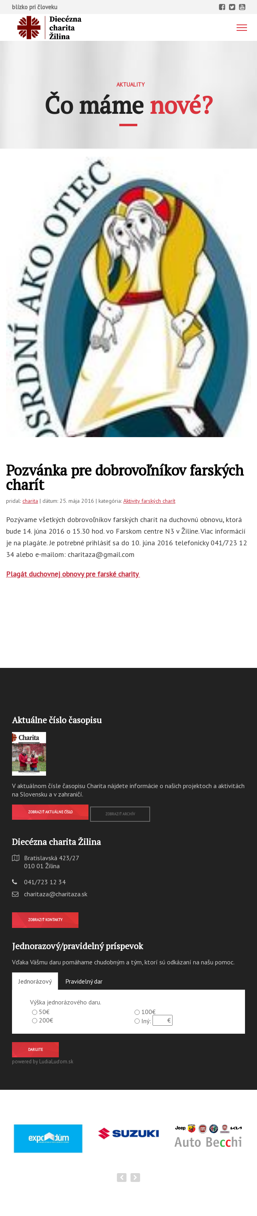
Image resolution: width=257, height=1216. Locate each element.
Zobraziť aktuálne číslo (50, 812)
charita (30, 500)
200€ (46, 1020)
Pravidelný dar (83, 981)
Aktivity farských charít (149, 500)
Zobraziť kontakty (45, 920)
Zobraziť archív (120, 814)
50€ (44, 1012)
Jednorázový (35, 981)
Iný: (146, 1021)
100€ (148, 1012)
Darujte (35, 1049)
